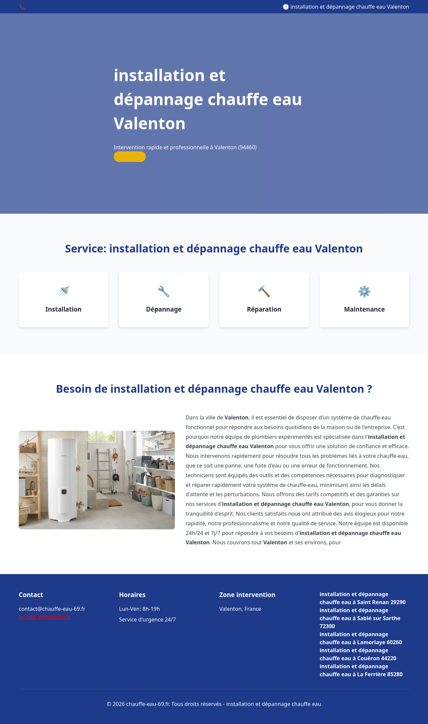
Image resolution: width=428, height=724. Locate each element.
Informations (54, 616)
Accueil (27, 616)
